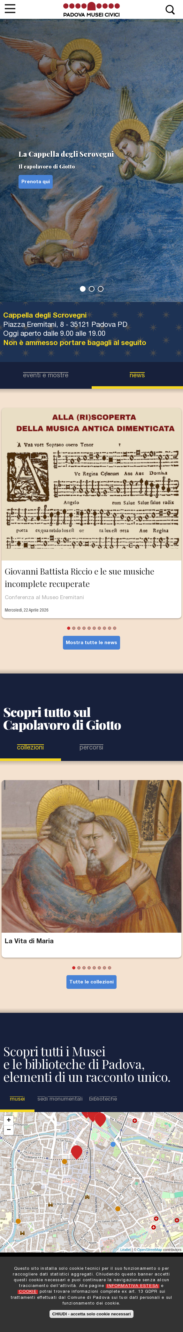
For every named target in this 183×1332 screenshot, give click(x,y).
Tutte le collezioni (91, 982)
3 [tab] (100, 289)
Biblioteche (103, 1099)
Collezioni (30, 748)
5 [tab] (89, 628)
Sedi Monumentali (60, 1099)
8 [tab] (104, 628)
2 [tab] (92, 289)
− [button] (9, 1130)
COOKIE (28, 1292)
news (137, 376)
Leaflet (125, 1250)
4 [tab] (84, 628)
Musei (21, 1099)
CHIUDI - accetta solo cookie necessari (91, 1314)
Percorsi (91, 748)
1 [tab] (83, 289)
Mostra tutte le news (91, 643)
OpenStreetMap (149, 1250)
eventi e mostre (45, 376)
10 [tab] (114, 628)
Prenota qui (35, 182)
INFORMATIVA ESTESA (132, 1286)
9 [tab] (109, 628)
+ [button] (9, 1120)
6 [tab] (94, 628)
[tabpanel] (91, 160)
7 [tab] (99, 628)
